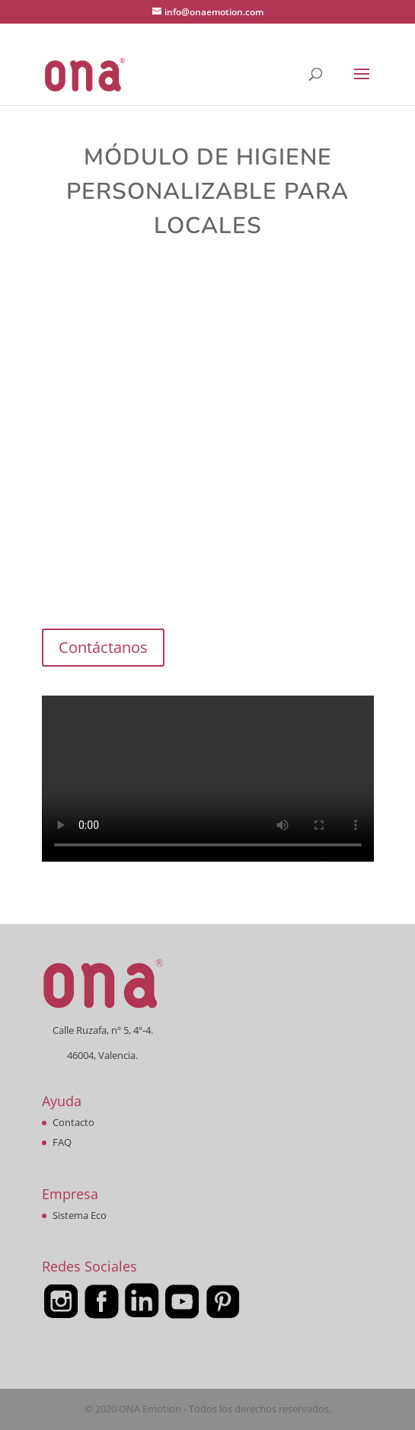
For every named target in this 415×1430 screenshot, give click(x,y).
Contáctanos (103, 647)
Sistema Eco (80, 1215)
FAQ (62, 1142)
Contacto (73, 1122)
